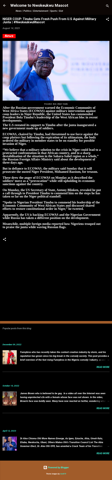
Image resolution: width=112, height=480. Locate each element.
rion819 (63, 474)
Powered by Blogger (56, 467)
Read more (103, 367)
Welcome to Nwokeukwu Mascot (39, 5)
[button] (107, 19)
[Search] (107, 6)
